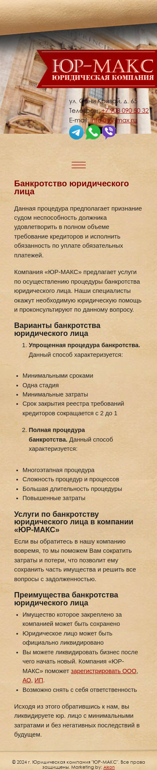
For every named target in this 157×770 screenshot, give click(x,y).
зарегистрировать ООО (103, 671)
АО (27, 680)
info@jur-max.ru (113, 120)
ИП (38, 680)
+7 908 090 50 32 (125, 110)
